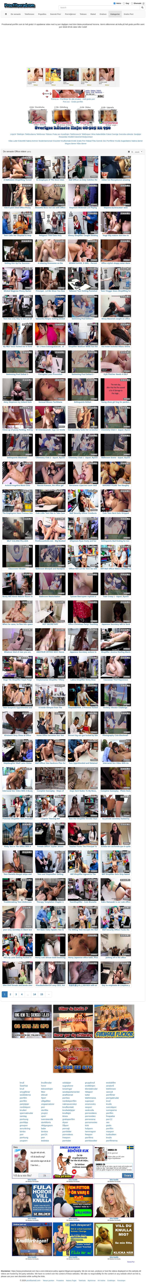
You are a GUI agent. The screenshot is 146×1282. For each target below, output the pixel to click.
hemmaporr (90, 1131)
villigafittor (46, 1101)
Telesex (49, 134)
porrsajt (65, 1128)
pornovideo (90, 1116)
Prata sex (56, 134)
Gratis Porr (81, 141)
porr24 (44, 1134)
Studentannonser (46, 141)
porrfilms (89, 1137)
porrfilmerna (111, 1141)
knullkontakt (68, 1107)
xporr (43, 1116)
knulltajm (66, 1113)
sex (107, 1122)
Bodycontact (87, 137)
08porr (65, 1125)
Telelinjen (20, 134)
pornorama (90, 1119)
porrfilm (23, 1098)
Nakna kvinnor (32, 141)
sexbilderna (25, 1095)
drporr (65, 1122)
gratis (108, 1125)
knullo (109, 1104)
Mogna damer (70, 143)
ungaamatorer (47, 1104)
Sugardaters (126, 141)
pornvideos (67, 1134)
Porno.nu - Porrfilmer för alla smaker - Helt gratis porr (73, 99)
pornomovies (91, 1122)
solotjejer (66, 1083)
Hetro (118, 3)
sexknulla (89, 1110)
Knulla (117, 141)
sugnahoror (67, 1086)
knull (22, 1083)
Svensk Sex (101, 141)
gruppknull (90, 1083)
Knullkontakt (66, 141)
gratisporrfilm (68, 1119)
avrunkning (25, 1128)
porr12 (109, 1119)
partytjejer (24, 1104)
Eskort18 (78, 137)
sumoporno (111, 1110)
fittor (43, 1092)
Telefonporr (86, 134)
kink (87, 1125)
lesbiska (45, 1141)
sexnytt (109, 1092)
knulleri (23, 1110)
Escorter (56, 141)
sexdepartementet (70, 1092)
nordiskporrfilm (69, 1101)
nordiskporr (25, 1107)
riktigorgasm (47, 1125)
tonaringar (67, 1089)
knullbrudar (46, 1083)
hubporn (89, 1128)
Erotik (73, 141)
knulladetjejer (68, 1110)
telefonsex (111, 1089)
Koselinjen (65, 134)
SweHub (24, 1086)
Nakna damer (137, 141)
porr (43, 1107)
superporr (89, 1101)
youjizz (44, 1113)
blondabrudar (91, 1089)
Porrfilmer (111, 141)
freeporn (66, 1137)
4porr (43, 1098)
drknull (44, 1095)
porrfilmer (110, 1095)
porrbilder (66, 1131)
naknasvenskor (69, 1104)
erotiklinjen (90, 1086)
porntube (66, 1141)
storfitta (44, 1110)
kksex (65, 1116)
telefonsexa (90, 1098)
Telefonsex (40, 134)
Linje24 (13, 134)
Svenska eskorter (126, 134)
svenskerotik (47, 1119)
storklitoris (46, 1122)
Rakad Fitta (91, 141)
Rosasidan (63, 137)
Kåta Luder (13, 141)
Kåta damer (81, 143)
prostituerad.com (33, 1280)
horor (43, 1086)
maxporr (110, 1131)
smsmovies (90, 1104)
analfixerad (67, 1095)
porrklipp (24, 1122)
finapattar (110, 1116)
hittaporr (89, 1092)
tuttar (87, 1095)
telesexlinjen (47, 1089)
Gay (127, 3)
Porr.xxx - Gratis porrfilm (73, 102)
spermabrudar (26, 1113)
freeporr (88, 1134)
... (28, 994)
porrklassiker (91, 1141)
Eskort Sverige (112, 134)
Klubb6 (71, 137)
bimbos (44, 1131)
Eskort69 (22, 141)
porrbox (66, 1098)
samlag (23, 1116)
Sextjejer (137, 134)
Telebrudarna (30, 134)
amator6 (110, 1086)
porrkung (24, 1119)
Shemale (137, 3)
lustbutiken (111, 1134)
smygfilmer (25, 1092)
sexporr (88, 1107)
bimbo (23, 1131)
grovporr (24, 1125)
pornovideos (91, 1113)
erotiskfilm (111, 1083)
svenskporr (111, 1107)
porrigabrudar (112, 1098)
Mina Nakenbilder (98, 134)
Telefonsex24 (75, 134)
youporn (24, 1141)
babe (43, 1128)
